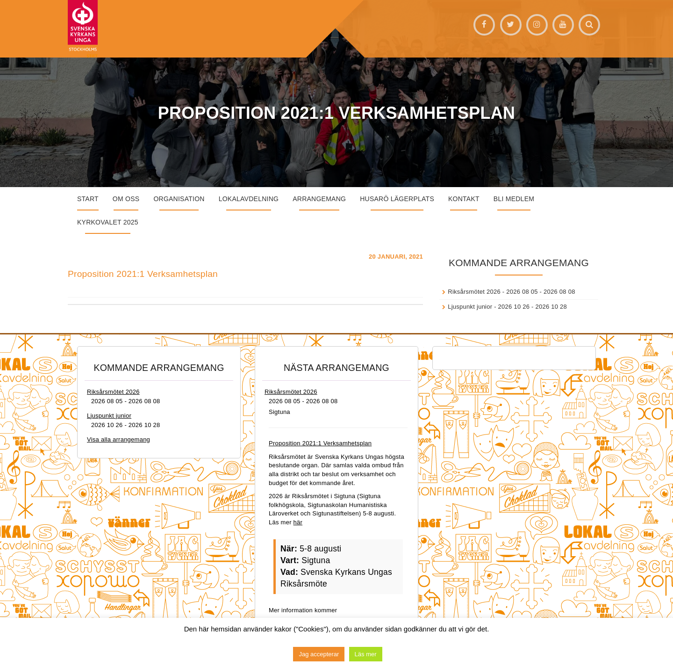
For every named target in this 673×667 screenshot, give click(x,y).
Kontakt (464, 199)
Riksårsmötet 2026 (474, 291)
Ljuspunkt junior (470, 306)
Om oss (126, 199)
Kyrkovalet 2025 (107, 222)
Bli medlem (514, 199)
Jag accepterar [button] (319, 654)
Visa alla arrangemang (118, 439)
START (88, 199)
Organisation (178, 199)
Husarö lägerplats (397, 199)
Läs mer (366, 654)
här (298, 522)
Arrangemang (319, 199)
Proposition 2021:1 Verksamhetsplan (143, 274)
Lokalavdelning (249, 199)
